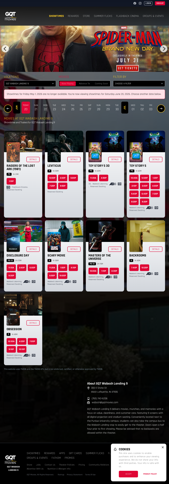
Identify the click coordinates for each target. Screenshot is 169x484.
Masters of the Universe (99, 257)
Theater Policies (67, 464)
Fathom (56, 458)
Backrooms (137, 255)
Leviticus (54, 166)
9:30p (11, 275)
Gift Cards (75, 453)
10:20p (144, 267)
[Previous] (5, 48)
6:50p (52, 275)
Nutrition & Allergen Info (59, 468)
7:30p (155, 193)
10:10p (22, 349)
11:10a (11, 267)
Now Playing (67, 83)
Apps (62, 453)
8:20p (134, 201)
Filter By (119, 77)
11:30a (93, 177)
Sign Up (160, 3)
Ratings (61, 474)
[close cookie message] (162, 447)
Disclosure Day (18, 255)
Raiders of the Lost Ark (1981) (21, 167)
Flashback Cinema (127, 16)
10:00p (62, 275)
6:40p (145, 193)
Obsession (14, 329)
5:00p (73, 177)
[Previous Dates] (8, 109)
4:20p (22, 341)
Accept (128, 474)
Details (33, 159)
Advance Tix (84, 83)
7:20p (52, 185)
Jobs (38, 464)
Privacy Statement (75, 474)
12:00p (52, 177)
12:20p (144, 177)
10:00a (93, 271)
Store (86, 16)
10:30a (11, 341)
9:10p (11, 349)
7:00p (32, 341)
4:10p (73, 267)
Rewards (73, 16)
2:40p (22, 267)
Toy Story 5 (137, 166)
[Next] (163, 48)
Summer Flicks (103, 16)
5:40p (134, 193)
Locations (11, 77)
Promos (69, 458)
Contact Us (50, 464)
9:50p (63, 185)
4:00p (155, 185)
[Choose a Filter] (139, 83)
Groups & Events (153, 16)
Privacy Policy (150, 474)
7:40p (134, 267)
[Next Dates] (161, 109)
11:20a (52, 267)
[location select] (30, 83)
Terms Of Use (90, 474)
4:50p (104, 177)
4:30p (114, 271)
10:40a (134, 177)
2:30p (63, 177)
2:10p (134, 185)
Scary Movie (56, 255)
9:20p (144, 201)
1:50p (62, 267)
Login (148, 3)
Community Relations (99, 464)
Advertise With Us (35, 468)
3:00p (145, 185)
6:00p (32, 267)
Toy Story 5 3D (99, 166)
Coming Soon (101, 83)
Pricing (82, 464)
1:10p (11, 181)
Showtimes (56, 16)
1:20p (155, 177)
